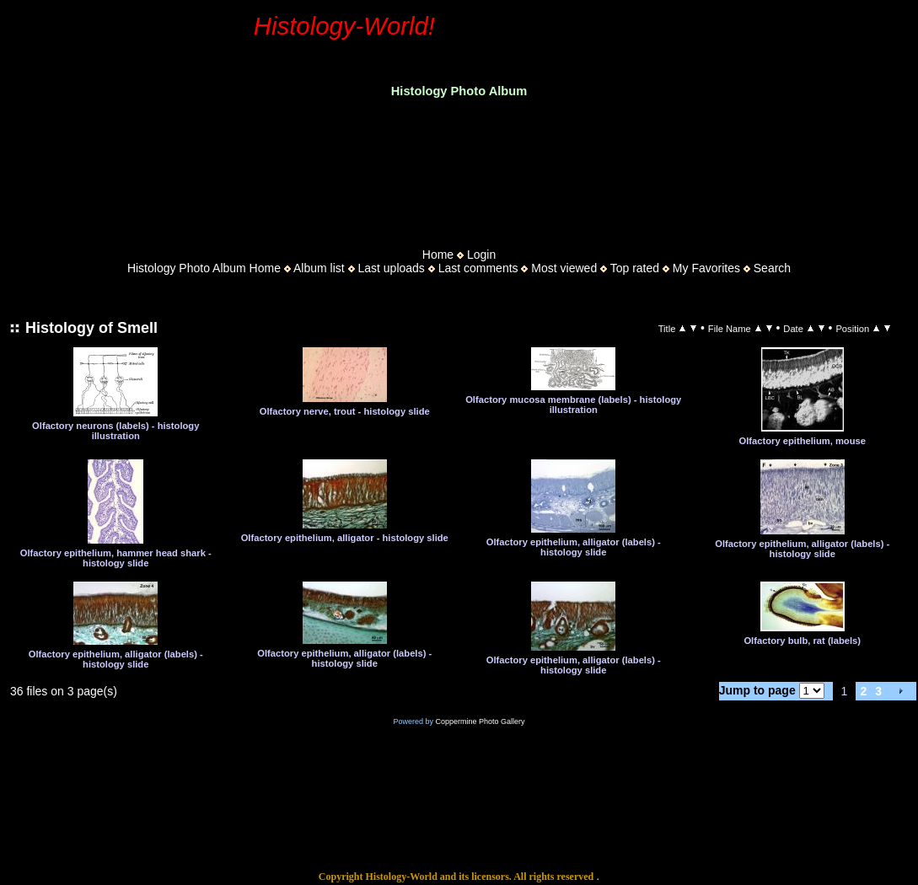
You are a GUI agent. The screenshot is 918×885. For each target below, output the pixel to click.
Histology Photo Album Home (204, 268)
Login (481, 254)
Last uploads (390, 268)
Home (438, 254)
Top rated (634, 268)
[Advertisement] (459, 168)
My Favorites (706, 268)
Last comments (478, 268)
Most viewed (564, 268)
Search (772, 268)
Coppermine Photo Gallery (479, 721)
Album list (319, 268)
